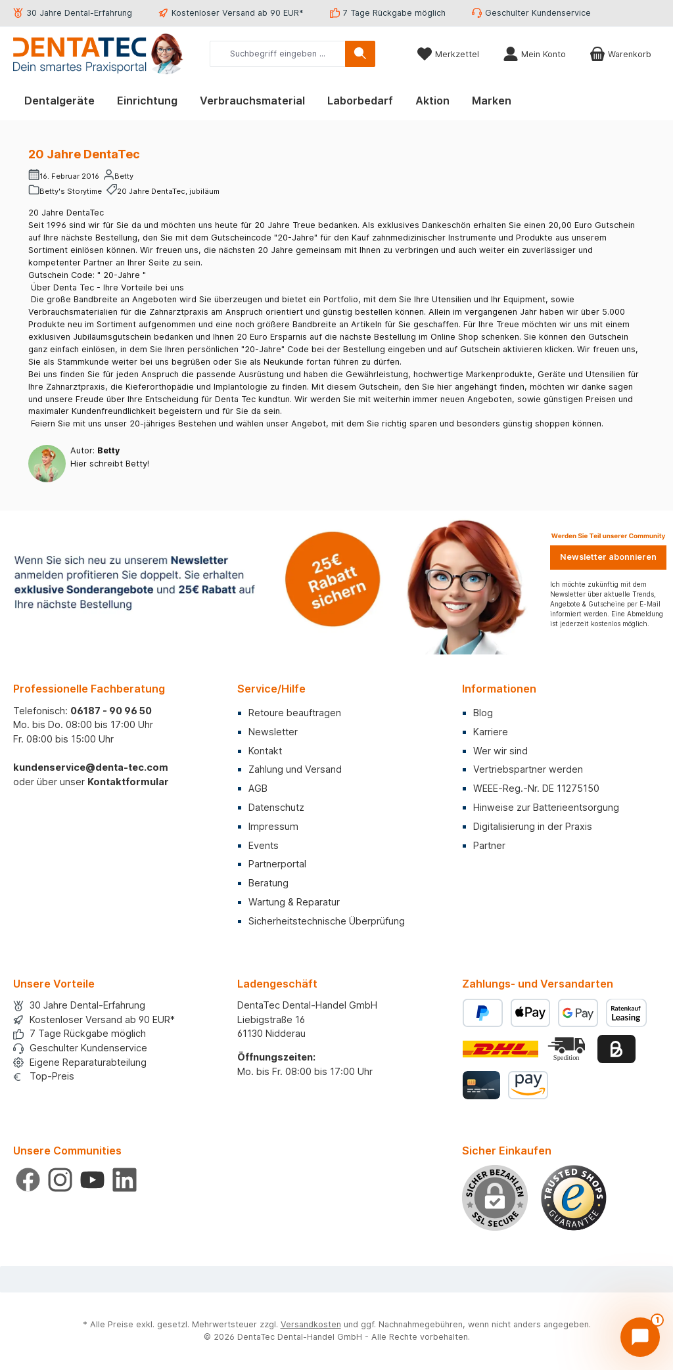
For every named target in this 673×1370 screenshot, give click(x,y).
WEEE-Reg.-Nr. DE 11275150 (536, 788)
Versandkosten (311, 1324)
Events (263, 845)
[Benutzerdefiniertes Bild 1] (574, 1198)
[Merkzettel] (448, 54)
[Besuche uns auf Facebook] (28, 1180)
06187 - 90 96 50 (111, 710)
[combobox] (278, 54)
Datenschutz (276, 807)
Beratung (268, 882)
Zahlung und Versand (295, 769)
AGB (257, 788)
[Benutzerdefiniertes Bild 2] (567, 1049)
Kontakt (265, 750)
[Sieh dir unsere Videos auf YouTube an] (92, 1180)
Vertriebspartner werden (528, 769)
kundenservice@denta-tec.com (90, 767)
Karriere (490, 731)
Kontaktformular (128, 781)
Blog (483, 712)
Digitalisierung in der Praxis (532, 826)
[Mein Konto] (534, 54)
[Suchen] (360, 54)
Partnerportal (277, 863)
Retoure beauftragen (294, 712)
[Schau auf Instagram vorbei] (60, 1180)
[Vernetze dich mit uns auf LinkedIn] (124, 1180)
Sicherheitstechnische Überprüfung (326, 920)
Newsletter (273, 731)
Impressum (273, 826)
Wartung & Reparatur (294, 901)
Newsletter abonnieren (608, 557)
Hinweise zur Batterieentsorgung (546, 807)
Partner (489, 845)
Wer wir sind (500, 750)
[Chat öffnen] (640, 1337)
